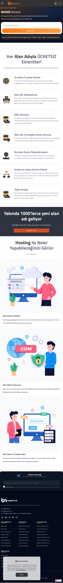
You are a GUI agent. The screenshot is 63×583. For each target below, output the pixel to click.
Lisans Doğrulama (5, 540)
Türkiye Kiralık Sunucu (42, 535)
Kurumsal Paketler (24, 538)
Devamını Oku (31, 231)
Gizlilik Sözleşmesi (5, 543)
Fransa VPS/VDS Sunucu (43, 540)
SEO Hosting (22, 529)
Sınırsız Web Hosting (24, 526)
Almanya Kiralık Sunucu (43, 526)
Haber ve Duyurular (6, 532)
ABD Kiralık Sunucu (42, 532)
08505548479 (5, 509)
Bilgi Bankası (4, 538)
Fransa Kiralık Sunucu (42, 529)
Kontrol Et (31, 31)
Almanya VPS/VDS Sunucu (43, 538)
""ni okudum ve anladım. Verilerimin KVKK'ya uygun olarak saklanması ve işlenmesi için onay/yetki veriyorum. (32, 487)
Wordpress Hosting (24, 532)
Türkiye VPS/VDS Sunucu (43, 543)
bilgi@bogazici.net (6, 511)
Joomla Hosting (23, 543)
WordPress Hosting (24, 540)
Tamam (22, 575)
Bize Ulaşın (4, 526)
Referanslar (4, 529)
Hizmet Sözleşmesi (6, 546)
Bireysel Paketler (23, 535)
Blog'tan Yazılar (5, 535)
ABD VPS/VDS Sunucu (42, 546)
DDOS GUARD (4, 556)
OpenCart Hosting (23, 546)
